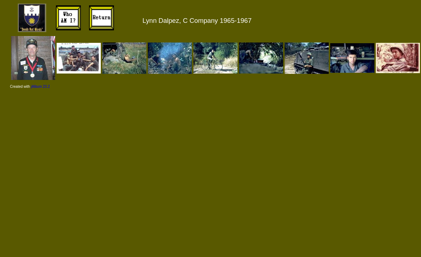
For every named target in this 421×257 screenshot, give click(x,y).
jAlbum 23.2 (40, 87)
